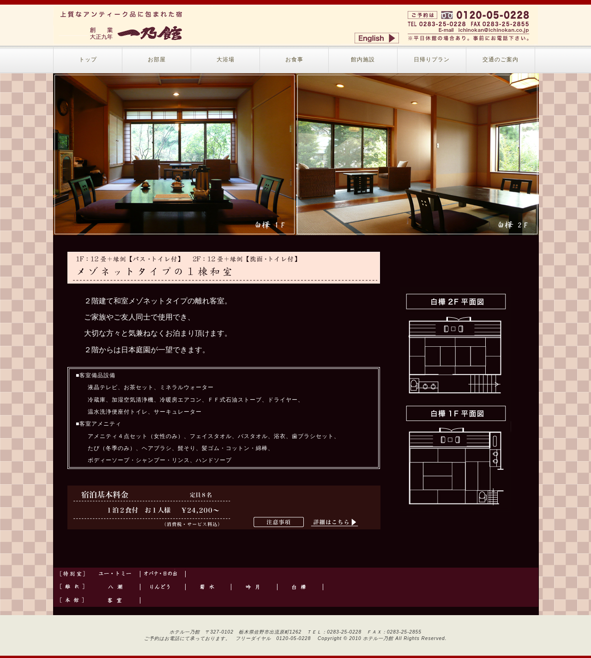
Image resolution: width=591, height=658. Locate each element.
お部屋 (157, 59)
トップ (88, 59)
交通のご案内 (500, 59)
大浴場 (226, 59)
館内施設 (363, 59)
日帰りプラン (432, 59)
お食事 (294, 59)
